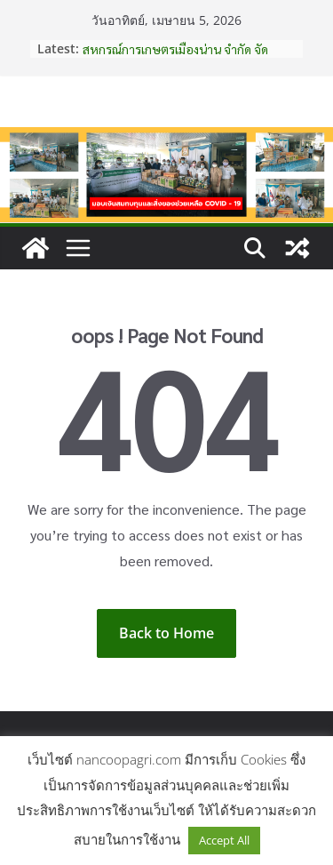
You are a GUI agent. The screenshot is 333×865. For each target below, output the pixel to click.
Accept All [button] (224, 840)
